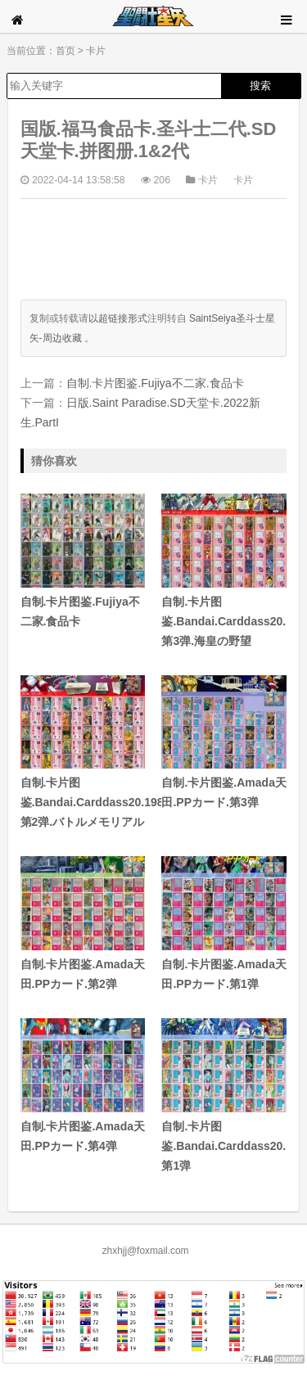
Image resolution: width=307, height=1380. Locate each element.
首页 (65, 50)
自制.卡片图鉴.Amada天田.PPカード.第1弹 (224, 923)
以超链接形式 (117, 318)
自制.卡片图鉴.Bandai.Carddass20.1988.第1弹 (224, 1095)
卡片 (96, 50)
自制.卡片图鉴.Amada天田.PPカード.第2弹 (83, 923)
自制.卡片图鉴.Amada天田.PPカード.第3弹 (224, 742)
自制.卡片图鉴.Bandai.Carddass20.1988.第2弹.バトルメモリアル (83, 752)
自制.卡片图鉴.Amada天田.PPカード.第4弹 (83, 1085)
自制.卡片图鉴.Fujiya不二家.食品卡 (155, 383)
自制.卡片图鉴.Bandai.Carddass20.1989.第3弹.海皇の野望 (224, 570)
